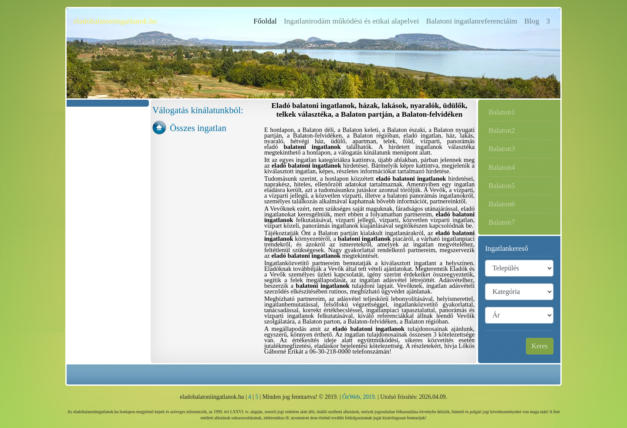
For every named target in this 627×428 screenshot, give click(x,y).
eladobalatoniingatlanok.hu (115, 21)
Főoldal (266, 20)
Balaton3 (502, 149)
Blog (531, 21)
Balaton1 (502, 112)
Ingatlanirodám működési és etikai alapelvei (351, 21)
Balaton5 (502, 186)
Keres (540, 346)
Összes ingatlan (198, 128)
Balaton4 (502, 167)
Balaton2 (502, 130)
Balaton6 (502, 204)
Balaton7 (502, 222)
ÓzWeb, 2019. (359, 397)
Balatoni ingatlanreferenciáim (471, 21)
